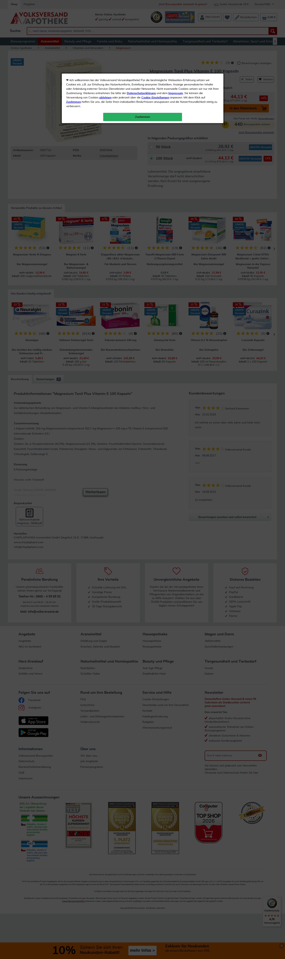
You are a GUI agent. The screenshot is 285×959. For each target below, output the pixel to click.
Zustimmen (73, 97)
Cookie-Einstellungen (155, 93)
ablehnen (105, 93)
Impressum (175, 88)
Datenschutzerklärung (141, 88)
